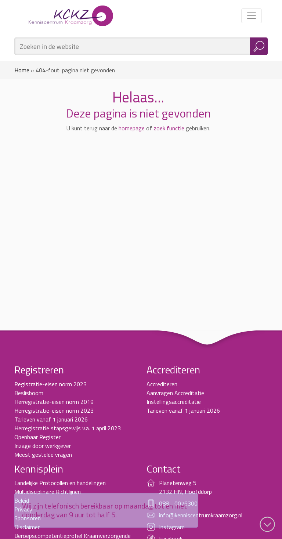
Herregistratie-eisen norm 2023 (54, 410)
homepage (132, 128)
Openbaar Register (37, 437)
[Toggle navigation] (251, 15)
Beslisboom (28, 392)
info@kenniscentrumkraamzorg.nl (200, 515)
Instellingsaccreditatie (174, 401)
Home (21, 70)
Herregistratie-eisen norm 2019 (54, 401)
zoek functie (168, 128)
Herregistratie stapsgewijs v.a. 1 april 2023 (67, 428)
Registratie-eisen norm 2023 (50, 384)
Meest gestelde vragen (43, 454)
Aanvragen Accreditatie (175, 392)
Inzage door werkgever (42, 445)
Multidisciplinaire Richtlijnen (47, 491)
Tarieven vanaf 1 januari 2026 (51, 419)
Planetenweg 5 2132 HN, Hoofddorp (185, 487)
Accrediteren (162, 384)
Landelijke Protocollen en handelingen (60, 482)
